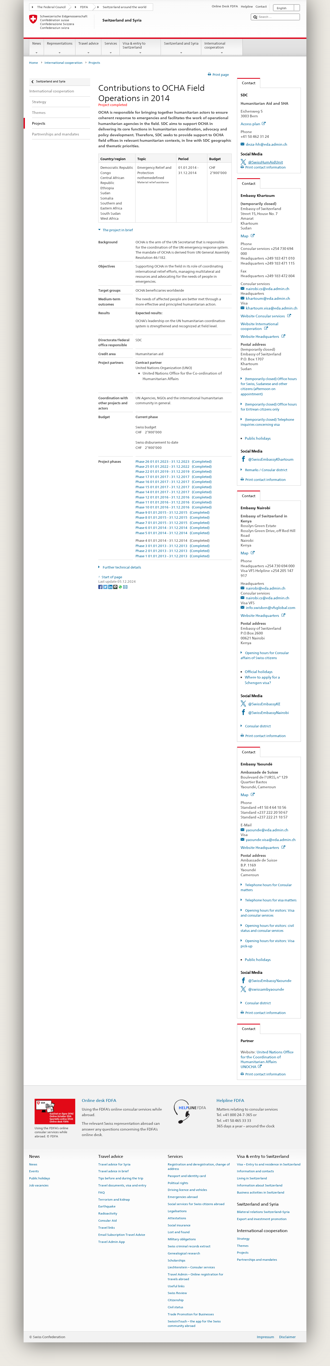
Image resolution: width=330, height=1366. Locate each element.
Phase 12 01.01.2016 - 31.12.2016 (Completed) (174, 497)
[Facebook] (100, 587)
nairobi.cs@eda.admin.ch (267, 288)
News (37, 48)
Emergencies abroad (183, 1197)
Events (34, 1171)
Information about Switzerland (259, 1185)
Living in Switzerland (252, 1178)
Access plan (253, 124)
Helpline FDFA (230, 1100)
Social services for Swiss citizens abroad (196, 1204)
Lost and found (179, 1232)
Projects (242, 1252)
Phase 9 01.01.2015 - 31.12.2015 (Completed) (172, 512)
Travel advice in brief (113, 1171)
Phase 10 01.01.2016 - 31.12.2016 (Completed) (174, 507)
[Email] (125, 587)
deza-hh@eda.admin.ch (266, 144)
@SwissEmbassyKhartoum (271, 459)
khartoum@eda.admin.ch (268, 298)
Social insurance (179, 1225)
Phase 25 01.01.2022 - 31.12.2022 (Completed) (174, 467)
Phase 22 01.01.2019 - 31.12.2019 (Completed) (174, 472)
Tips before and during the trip (120, 1178)
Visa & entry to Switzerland (140, 48)
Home (33, 63)
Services (111, 48)
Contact (246, 83)
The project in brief (117, 230)
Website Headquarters (263, 336)
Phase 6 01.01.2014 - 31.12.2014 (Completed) (172, 528)
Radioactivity (107, 1213)
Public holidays (258, 438)
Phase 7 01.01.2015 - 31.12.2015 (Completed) (172, 523)
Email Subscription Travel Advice (121, 1235)
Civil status (175, 1307)
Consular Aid (107, 1220)
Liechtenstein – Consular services (191, 1267)
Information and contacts (255, 1171)
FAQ (101, 1192)
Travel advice (88, 48)
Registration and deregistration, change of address (199, 1166)
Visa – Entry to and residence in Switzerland (268, 1164)
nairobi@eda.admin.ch (265, 588)
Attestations (177, 1218)
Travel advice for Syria (114, 1164)
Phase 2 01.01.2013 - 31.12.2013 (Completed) (172, 551)
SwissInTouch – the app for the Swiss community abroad (194, 1323)
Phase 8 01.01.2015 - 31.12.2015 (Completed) (172, 517)
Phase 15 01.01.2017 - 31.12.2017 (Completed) (174, 487)
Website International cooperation (259, 326)
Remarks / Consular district (265, 470)
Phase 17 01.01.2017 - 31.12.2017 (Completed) (174, 477)
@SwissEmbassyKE (264, 704)
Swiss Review (177, 1293)
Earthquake (107, 1206)
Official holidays (259, 671)
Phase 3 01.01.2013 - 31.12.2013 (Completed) (172, 546)
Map (248, 236)
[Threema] (115, 587)
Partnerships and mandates (257, 1260)
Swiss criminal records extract (189, 1246)
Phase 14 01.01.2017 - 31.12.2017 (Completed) (174, 492)
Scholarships (176, 1260)
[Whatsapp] (120, 587)
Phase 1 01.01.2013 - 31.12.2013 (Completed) (172, 556)
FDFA (84, 7)
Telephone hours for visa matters (270, 900)
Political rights (178, 1183)
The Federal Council (51, 7)
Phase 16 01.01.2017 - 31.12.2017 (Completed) (174, 482)
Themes (242, 1245)
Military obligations (182, 1239)
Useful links (176, 1286)
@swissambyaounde (266, 989)
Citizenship (175, 1300)
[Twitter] (105, 587)
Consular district (257, 726)
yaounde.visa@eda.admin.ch (271, 839)
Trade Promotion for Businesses (191, 1314)
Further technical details (121, 567)
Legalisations (177, 1211)
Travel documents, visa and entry (122, 1185)
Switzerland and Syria (181, 48)
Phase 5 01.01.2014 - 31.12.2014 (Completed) (172, 533)
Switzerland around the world (124, 7)
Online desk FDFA (99, 1100)
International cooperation (222, 48)
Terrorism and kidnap (114, 1199)
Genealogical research (184, 1253)
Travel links (106, 1228)
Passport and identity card (187, 1176)
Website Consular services (266, 316)
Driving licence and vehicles (187, 1190)
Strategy (243, 1239)
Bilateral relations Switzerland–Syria (263, 1212)
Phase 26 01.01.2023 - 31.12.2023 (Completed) (174, 462)
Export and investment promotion (261, 1219)
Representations (59, 48)
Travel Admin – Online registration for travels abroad (195, 1277)
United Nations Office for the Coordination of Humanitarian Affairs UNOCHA (267, 1059)
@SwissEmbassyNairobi (268, 712)
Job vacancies (38, 1185)
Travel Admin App (111, 1241)
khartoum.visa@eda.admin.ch (271, 308)
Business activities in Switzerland (260, 1192)
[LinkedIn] (110, 587)
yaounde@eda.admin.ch (267, 830)
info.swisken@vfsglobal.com (270, 607)
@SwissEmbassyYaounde (269, 980)
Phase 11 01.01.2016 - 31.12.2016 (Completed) (174, 502)
